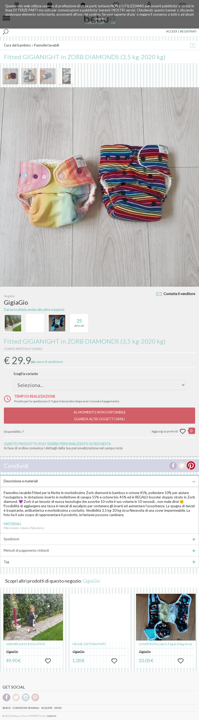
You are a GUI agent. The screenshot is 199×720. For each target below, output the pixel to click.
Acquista (46, 707)
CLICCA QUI (95, 23)
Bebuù (7, 707)
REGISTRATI (188, 31)
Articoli (79, 321)
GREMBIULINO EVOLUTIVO (25, 644)
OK (113, 23)
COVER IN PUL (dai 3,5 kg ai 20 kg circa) (165, 644)
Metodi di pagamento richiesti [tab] (99, 550)
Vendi (58, 707)
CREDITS (51, 716)
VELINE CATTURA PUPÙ (89, 644)
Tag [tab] (99, 562)
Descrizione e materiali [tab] (99, 481)
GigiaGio (91, 581)
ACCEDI (171, 31)
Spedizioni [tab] (99, 539)
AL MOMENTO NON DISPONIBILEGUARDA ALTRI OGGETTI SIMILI (100, 415)
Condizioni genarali (26, 707)
